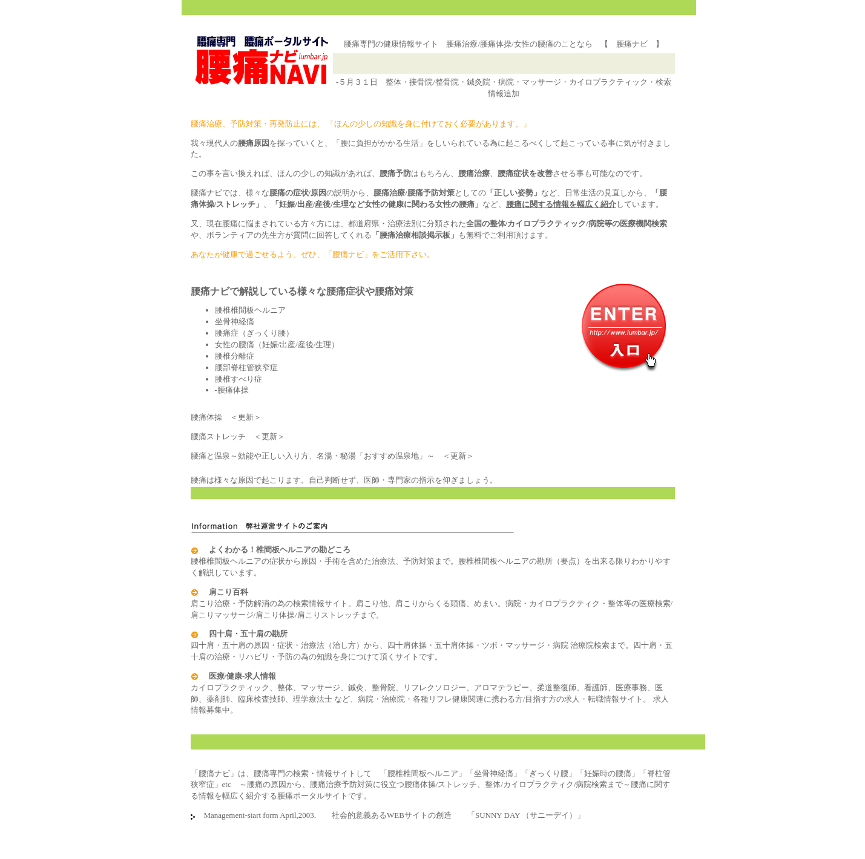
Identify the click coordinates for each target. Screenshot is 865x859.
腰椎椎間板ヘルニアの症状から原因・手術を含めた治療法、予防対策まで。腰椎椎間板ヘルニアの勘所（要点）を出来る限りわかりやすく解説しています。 (431, 561)
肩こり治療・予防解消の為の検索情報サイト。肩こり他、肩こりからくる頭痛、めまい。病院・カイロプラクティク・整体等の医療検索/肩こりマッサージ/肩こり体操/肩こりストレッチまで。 (432, 603)
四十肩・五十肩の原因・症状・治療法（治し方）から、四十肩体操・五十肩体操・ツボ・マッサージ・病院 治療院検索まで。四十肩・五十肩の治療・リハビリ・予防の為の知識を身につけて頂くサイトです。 (432, 645)
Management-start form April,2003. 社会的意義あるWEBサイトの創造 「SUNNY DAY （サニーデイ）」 (390, 815)
